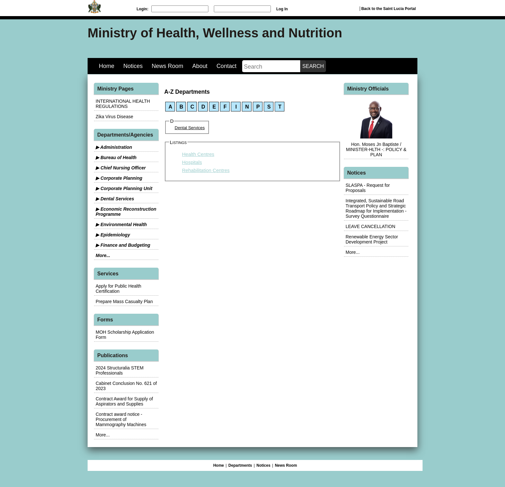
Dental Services (190, 127)
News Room (167, 66)
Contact (226, 66)
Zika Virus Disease (114, 116)
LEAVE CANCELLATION (370, 226)
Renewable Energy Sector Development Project (372, 239)
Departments (240, 465)
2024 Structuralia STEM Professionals (120, 370)
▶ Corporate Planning (119, 178)
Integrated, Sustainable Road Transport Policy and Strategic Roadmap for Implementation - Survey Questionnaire (376, 208)
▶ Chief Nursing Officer (121, 167)
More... (103, 255)
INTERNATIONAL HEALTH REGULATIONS (123, 104)
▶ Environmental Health (121, 224)
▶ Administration (114, 147)
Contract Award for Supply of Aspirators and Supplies (124, 401)
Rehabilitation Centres (206, 170)
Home (106, 66)
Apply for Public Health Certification (118, 288)
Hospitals (192, 162)
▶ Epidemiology (113, 234)
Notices (133, 66)
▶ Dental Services (115, 198)
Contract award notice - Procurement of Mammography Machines (121, 419)
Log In (282, 9)
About (199, 66)
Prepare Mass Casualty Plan (124, 301)
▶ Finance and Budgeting (123, 245)
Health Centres (198, 154)
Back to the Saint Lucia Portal (388, 8)
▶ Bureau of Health (116, 157)
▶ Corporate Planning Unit (124, 188)
